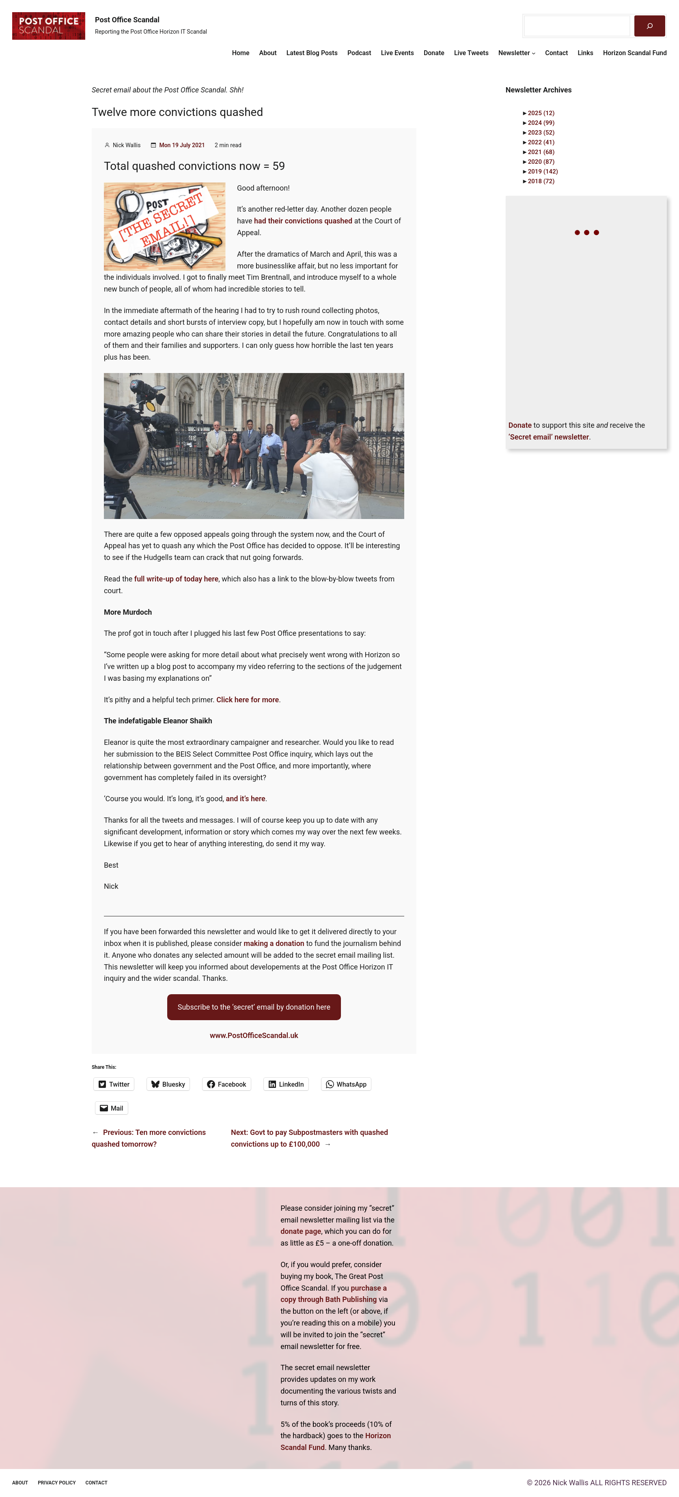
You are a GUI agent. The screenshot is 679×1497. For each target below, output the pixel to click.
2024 (541, 123)
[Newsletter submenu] (534, 53)
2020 (541, 161)
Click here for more (247, 699)
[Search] (649, 25)
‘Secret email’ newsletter (549, 437)
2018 (541, 181)
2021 (541, 152)
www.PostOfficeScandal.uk (254, 1035)
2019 (543, 171)
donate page (300, 1231)
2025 (541, 113)
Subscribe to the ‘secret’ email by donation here (254, 1007)
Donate (520, 425)
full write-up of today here (176, 579)
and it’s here (245, 798)
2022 (541, 142)
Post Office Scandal (127, 19)
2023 (541, 132)
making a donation (274, 943)
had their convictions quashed (303, 221)
